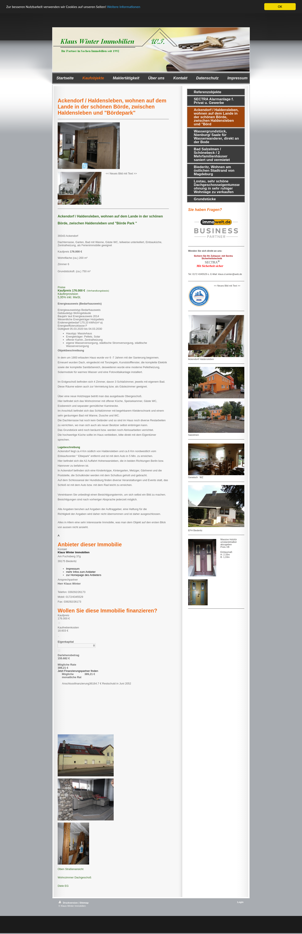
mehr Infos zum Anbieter (81, 571)
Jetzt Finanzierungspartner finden (78, 670)
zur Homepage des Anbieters (83, 575)
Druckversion (68, 902)
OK (280, 6)
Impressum (72, 568)
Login (240, 902)
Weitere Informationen (123, 7)
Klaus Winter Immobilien (74, 552)
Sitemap (84, 902)
